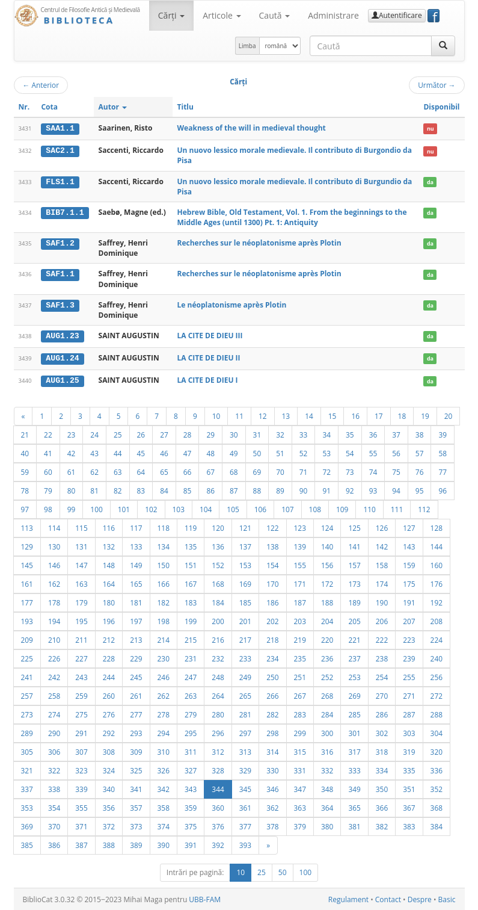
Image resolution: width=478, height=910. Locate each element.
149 (136, 564)
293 (136, 732)
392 (218, 844)
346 (272, 788)
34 (326, 434)
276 (109, 714)
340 (109, 788)
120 (218, 527)
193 (27, 620)
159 (409, 564)
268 (327, 695)
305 (27, 751)
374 (164, 826)
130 (54, 546)
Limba (247, 46)
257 (27, 695)
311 (191, 751)
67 (210, 471)
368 (437, 807)
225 (27, 658)
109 (342, 508)
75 (396, 471)
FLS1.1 (60, 181)
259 (81, 695)
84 (164, 490)
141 (354, 546)
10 (216, 415)
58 (442, 452)
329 (245, 770)
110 (369, 508)
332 (327, 770)
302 (382, 732)
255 (409, 676)
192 (437, 602)
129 (27, 546)
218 (272, 639)
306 (54, 751)
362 (272, 807)
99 (71, 508)
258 (54, 695)
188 (327, 602)
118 (164, 527)
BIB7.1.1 (65, 211)
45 (141, 452)
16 (355, 415)
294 (164, 732)
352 (437, 788)
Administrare (333, 15)
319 (409, 751)
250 (272, 676)
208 (437, 620)
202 (272, 620)
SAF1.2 (60, 243)
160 (437, 564)
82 (118, 490)
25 (118, 434)
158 (382, 564)
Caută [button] (274, 15)
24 (94, 434)
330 (272, 770)
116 (109, 527)
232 (218, 658)
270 (382, 695)
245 (136, 676)
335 (409, 770)
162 (54, 583)
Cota (49, 107)
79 (48, 490)
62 (94, 471)
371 (81, 826)
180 (109, 602)
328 (218, 770)
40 (25, 452)
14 (309, 415)
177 (27, 602)
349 (354, 788)
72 (326, 471)
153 (245, 564)
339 (81, 788)
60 (48, 471)
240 (437, 658)
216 (218, 639)
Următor (436, 85)
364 (327, 807)
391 (191, 844)
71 (303, 471)
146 (54, 564)
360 (218, 807)
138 (272, 546)
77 (442, 471)
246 (164, 676)
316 (327, 751)
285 (354, 714)
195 (81, 620)
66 (187, 471)
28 (187, 434)
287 (409, 714)
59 (25, 471)
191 (409, 602)
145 (27, 564)
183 (191, 602)
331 (300, 770)
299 (300, 732)
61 (71, 471)
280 (218, 714)
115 (81, 527)
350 (382, 788)
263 (191, 695)
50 (257, 452)
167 (191, 583)
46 (164, 452)
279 (191, 714)
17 (379, 415)
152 (218, 564)
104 (206, 508)
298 (272, 732)
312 (218, 751)
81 (94, 490)
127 (409, 527)
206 (382, 620)
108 (315, 508)
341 (136, 788)
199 (191, 620)
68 (234, 471)
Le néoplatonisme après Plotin (232, 304)
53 (326, 452)
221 (354, 639)
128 (437, 527)
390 (164, 844)
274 (54, 714)
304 (437, 732)
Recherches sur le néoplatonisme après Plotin (259, 243)
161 (27, 583)
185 (245, 602)
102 (151, 508)
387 (81, 844)
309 (136, 751)
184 (218, 602)
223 (409, 639)
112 (424, 508)
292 (109, 732)
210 (54, 639)
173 (354, 583)
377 (245, 826)
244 (109, 676)
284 (327, 714)
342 (164, 788)
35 (350, 434)
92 (350, 490)
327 (191, 770)
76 (419, 471)
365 (354, 807)
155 (300, 564)
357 (136, 807)
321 (27, 770)
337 (27, 788)
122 (272, 527)
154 (272, 564)
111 (397, 508)
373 (136, 826)
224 (437, 639)
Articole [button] (222, 15)
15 (332, 415)
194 (54, 620)
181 (136, 602)
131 (81, 546)
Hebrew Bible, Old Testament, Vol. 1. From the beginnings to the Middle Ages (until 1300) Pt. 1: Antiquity (292, 216)
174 (382, 583)
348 (327, 788)
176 (437, 583)
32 (280, 434)
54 (350, 452)
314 (272, 751)
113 (27, 527)
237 (354, 658)
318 (382, 751)
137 (245, 546)
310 (164, 751)
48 (210, 452)
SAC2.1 (60, 150)
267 (300, 695)
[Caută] (443, 46)
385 (27, 844)
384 (437, 826)
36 (373, 434)
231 (191, 658)
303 (409, 732)
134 (164, 546)
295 (191, 732)
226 (54, 658)
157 (354, 564)
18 (402, 415)
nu (430, 128)
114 (54, 527)
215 (191, 639)
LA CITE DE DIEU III (210, 335)
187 (300, 602)
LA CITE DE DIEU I (207, 379)
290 (54, 732)
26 (141, 434)
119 (191, 527)
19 (425, 415)
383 (409, 826)
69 (257, 471)
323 (81, 770)
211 (81, 639)
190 (382, 602)
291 (81, 732)
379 (300, 826)
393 (245, 844)
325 (136, 770)
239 (409, 658)
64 (141, 471)
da (430, 181)
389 (136, 844)
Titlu (185, 107)
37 (396, 434)
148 (109, 564)
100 (96, 508)
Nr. (24, 107)
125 (354, 527)
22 (48, 434)
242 (54, 676)
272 (437, 695)
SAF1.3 (60, 304)
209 (27, 639)
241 (27, 676)
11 (239, 415)
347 (300, 788)
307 (81, 751)
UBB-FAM (205, 899)
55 (373, 452)
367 (409, 807)
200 (218, 620)
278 (164, 714)
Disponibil (441, 107)
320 (437, 751)
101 (124, 508)
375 (191, 826)
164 (109, 583)
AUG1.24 (62, 357)
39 (442, 434)
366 (382, 807)
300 (327, 732)
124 (327, 527)
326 (164, 770)
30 (234, 434)
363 (300, 807)
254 (382, 676)
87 (234, 490)
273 (27, 714)
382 (382, 826)
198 (164, 620)
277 (136, 714)
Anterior (41, 85)
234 (272, 658)
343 (191, 788)
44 (118, 452)
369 (27, 826)
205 (354, 620)
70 (280, 471)
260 (109, 695)
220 (327, 639)
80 (71, 490)
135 (191, 546)
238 (382, 658)
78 (25, 490)
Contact (388, 899)
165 (136, 583)
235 (300, 658)
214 (164, 639)
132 (109, 546)
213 (136, 639)
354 (54, 807)
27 (164, 434)
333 (354, 770)
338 (54, 788)
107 (287, 508)
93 (373, 490)
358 (164, 807)
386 (54, 844)
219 (300, 639)
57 (419, 452)
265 (245, 695)
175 (409, 583)
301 (354, 732)
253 (354, 676)
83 (141, 490)
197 (136, 620)
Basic (447, 899)
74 (373, 471)
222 (382, 639)
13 (286, 415)
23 (71, 434)
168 (218, 583)
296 (218, 732)
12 (263, 415)
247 (191, 676)
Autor (113, 107)
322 (54, 770)
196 (109, 620)
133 (136, 546)
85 (187, 490)
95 (419, 490)
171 (300, 583)
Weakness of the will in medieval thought (251, 128)
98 (48, 508)
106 (260, 508)
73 (350, 471)
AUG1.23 (62, 335)
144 (437, 546)
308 (109, 751)
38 (419, 434)
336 (437, 770)
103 (179, 508)
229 (136, 658)
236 (327, 658)
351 (409, 788)
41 (48, 452)
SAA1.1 (60, 128)
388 (109, 844)
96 (442, 490)
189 (354, 602)
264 (218, 695)
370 (54, 826)
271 (409, 695)
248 (218, 676)
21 (25, 434)
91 (326, 490)
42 (71, 452)
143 (409, 546)
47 (187, 452)
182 (164, 602)
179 (81, 602)
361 (245, 807)
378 (272, 826)
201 (245, 620)
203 (300, 620)
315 (300, 751)
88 (257, 490)
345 (245, 788)
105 (233, 508)
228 (109, 658)
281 (245, 714)
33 (303, 434)
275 (81, 714)
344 (218, 788)
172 (327, 583)
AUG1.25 (62, 379)
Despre (420, 899)
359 (191, 807)
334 (382, 770)
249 (245, 676)
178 (54, 602)
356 (109, 807)
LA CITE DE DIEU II (209, 357)
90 (303, 490)
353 (27, 807)
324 (109, 770)
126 (382, 527)
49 (234, 452)
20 (448, 415)
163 (81, 583)
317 (354, 751)
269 (354, 695)
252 (327, 676)
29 (210, 434)
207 (409, 620)
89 (280, 490)
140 (327, 546)
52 (303, 452)
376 (218, 826)
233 (245, 658)
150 (164, 564)
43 (94, 452)
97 (25, 508)
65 (164, 471)
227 (81, 658)
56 (396, 452)
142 (382, 546)
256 (437, 676)
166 (164, 583)
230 (164, 658)
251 (300, 676)
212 (109, 639)
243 (81, 676)
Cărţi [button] (171, 15)
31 (257, 434)
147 (81, 564)
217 (245, 639)
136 (218, 546)
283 (300, 714)
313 (245, 751)
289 (27, 732)
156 (327, 564)
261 (136, 695)
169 (245, 583)
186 (272, 602)
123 (300, 527)
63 (118, 471)
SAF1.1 (60, 273)
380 (327, 826)
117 (136, 527)
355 (81, 807)
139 (300, 546)
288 (437, 714)
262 (164, 695)
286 (382, 714)
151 (191, 564)
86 (210, 490)
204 (327, 620)
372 (109, 826)
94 (396, 490)
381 (354, 826)
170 (272, 583)
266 (272, 695)
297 (245, 732)
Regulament (348, 899)
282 (272, 714)
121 (245, 527)
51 (280, 452)
